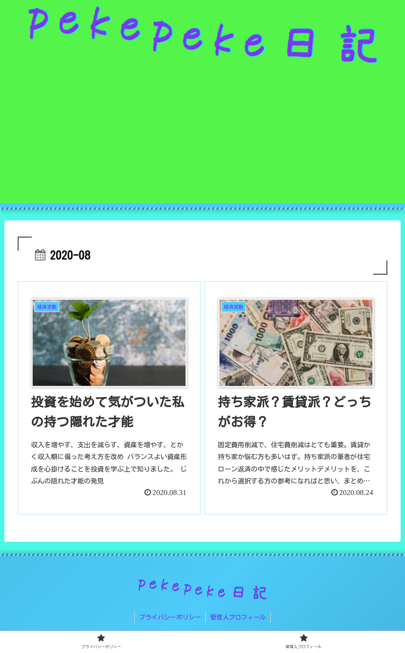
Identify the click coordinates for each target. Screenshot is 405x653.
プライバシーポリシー (170, 617)
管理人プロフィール (238, 617)
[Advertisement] (202, 141)
